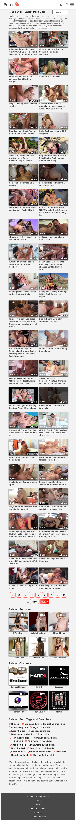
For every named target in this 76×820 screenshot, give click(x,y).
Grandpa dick (18, 752)
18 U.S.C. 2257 (38, 809)
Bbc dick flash (18, 748)
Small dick (47, 741)
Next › (44, 601)
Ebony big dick (18, 731)
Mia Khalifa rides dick (43, 755)
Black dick (61, 752)
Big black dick (32, 724)
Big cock (15, 724)
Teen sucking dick (20, 738)
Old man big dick (19, 727)
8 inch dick (43, 734)
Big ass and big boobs (22, 734)
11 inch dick (17, 741)
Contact (38, 813)
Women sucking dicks (40, 752)
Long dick (35, 748)
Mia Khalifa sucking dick (42, 745)
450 (34, 601)
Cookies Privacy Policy (38, 796)
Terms (38, 805)
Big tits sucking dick (41, 731)
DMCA (38, 801)
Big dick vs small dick (54, 724)
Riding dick (50, 748)
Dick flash (33, 741)
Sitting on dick (18, 745)
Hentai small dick (19, 755)
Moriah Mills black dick (45, 738)
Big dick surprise (41, 727)
